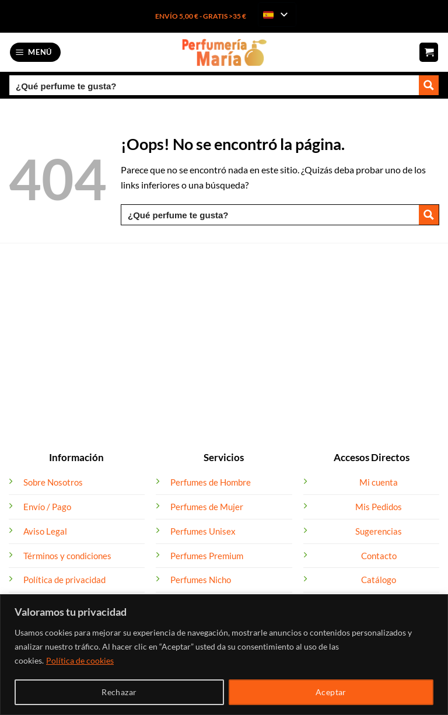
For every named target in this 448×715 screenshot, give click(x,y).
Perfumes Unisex (203, 531)
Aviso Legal (45, 531)
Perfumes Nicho (200, 579)
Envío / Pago (47, 506)
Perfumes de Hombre (210, 482)
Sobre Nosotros (53, 482)
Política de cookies (80, 660)
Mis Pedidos (378, 506)
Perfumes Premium (206, 555)
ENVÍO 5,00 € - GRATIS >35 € (200, 16)
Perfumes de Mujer (206, 506)
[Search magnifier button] (429, 85)
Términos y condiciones (67, 555)
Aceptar (331, 692)
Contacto (379, 555)
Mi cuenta (378, 482)
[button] (35, 52)
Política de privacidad (64, 579)
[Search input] (215, 85)
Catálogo (378, 579)
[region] (224, 654)
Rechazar (119, 692)
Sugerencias (378, 531)
